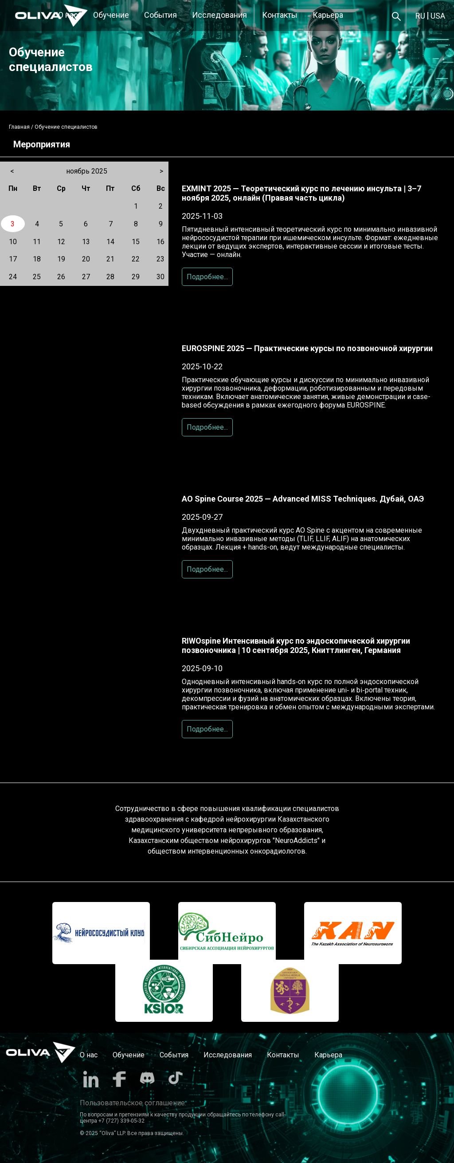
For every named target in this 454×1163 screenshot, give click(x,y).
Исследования (219, 15)
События (160, 15)
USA (438, 15)
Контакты (279, 15)
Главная (19, 127)
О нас (68, 15)
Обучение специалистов (66, 127)
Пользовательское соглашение (132, 1103)
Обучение (111, 15)
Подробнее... (207, 277)
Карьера (328, 15)
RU (420, 15)
